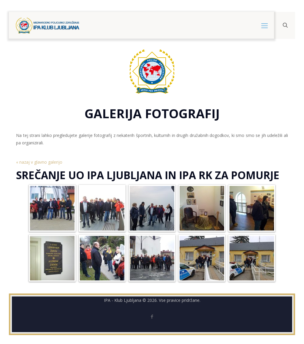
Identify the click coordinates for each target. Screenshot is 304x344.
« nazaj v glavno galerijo (39, 162)
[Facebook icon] (152, 316)
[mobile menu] (264, 25)
